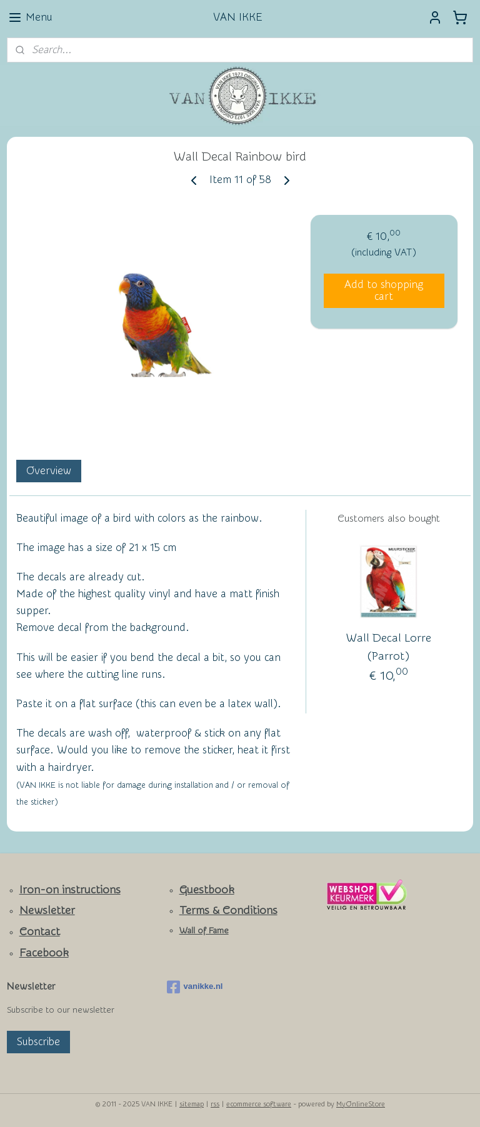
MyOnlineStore (360, 1104)
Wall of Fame (204, 931)
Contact (39, 931)
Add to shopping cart (383, 290)
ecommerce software (258, 1104)
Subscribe (38, 1042)
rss (215, 1104)
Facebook (44, 953)
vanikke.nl (195, 987)
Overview (48, 471)
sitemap (191, 1104)
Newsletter (47, 910)
